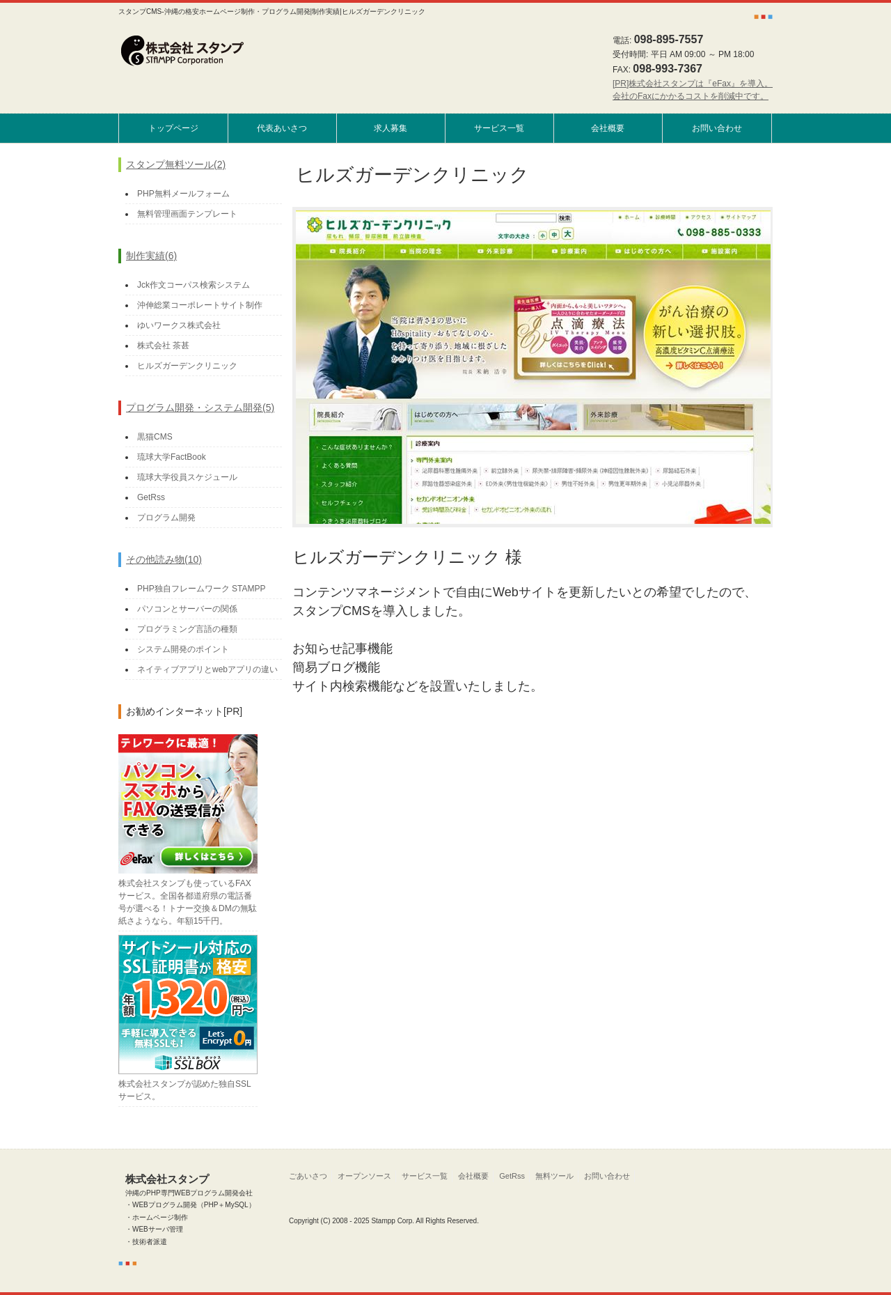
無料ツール (554, 1176)
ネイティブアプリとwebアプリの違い (207, 669)
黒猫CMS (155, 437)
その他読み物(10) (164, 559)
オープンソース (364, 1176)
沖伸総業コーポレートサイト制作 (199, 305)
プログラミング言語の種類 (187, 629)
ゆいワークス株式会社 (179, 325)
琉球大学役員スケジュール (187, 477)
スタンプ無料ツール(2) (176, 164)
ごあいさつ (308, 1176)
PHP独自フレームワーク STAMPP (201, 589)
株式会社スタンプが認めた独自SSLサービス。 (188, 1084)
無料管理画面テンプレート (187, 214)
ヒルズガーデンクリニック (187, 366)
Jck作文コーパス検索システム (193, 285)
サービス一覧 (499, 128)
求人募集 (390, 128)
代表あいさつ (282, 128)
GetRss (151, 497)
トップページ (173, 128)
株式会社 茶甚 (163, 345)
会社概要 (607, 128)
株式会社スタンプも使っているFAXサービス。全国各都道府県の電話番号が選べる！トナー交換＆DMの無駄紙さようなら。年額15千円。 (188, 896)
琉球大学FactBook (171, 457)
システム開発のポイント (183, 649)
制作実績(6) (151, 255)
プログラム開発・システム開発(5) (200, 407)
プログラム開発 (166, 517)
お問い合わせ (717, 128)
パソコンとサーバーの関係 (187, 609)
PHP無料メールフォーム (183, 194)
